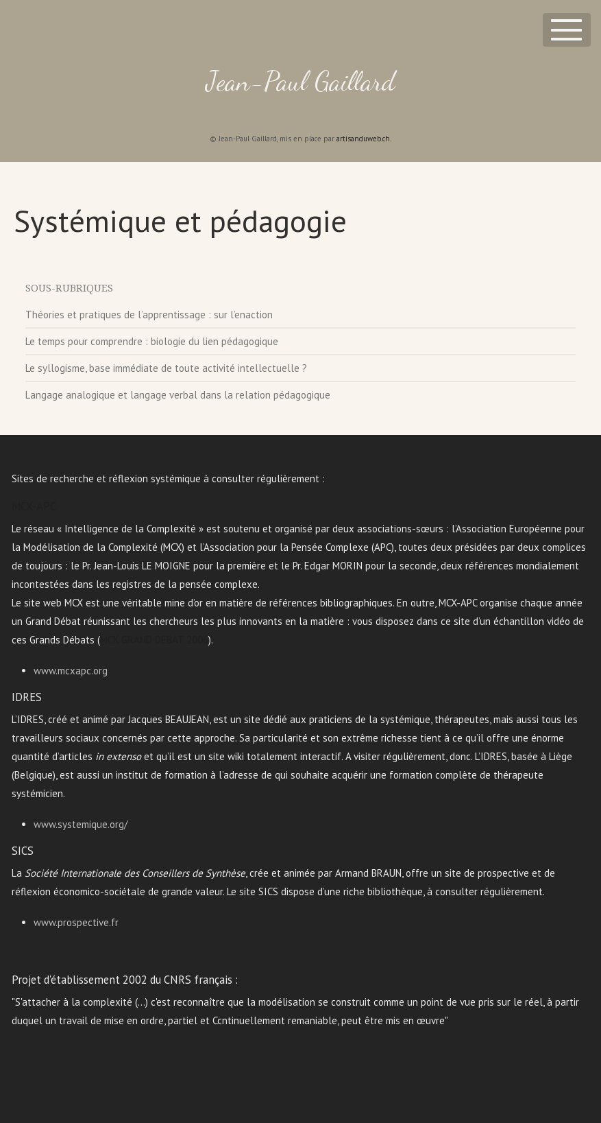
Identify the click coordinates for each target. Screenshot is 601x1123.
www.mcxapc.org (71, 670)
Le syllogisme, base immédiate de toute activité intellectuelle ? (166, 368)
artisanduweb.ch (363, 138)
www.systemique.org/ (80, 824)
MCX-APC (34, 506)
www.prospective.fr (76, 922)
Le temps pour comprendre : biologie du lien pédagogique (151, 341)
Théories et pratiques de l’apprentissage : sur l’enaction (149, 314)
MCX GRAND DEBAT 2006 (154, 639)
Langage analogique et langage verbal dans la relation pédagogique (177, 394)
